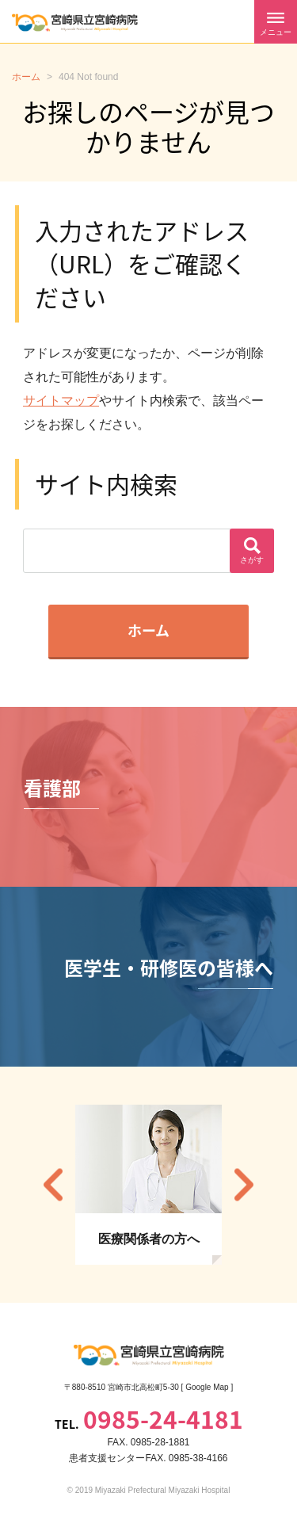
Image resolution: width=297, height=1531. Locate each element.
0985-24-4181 (163, 1419)
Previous (53, 1184)
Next (243, 1184)
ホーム (148, 630)
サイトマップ (61, 400)
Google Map (206, 1387)
